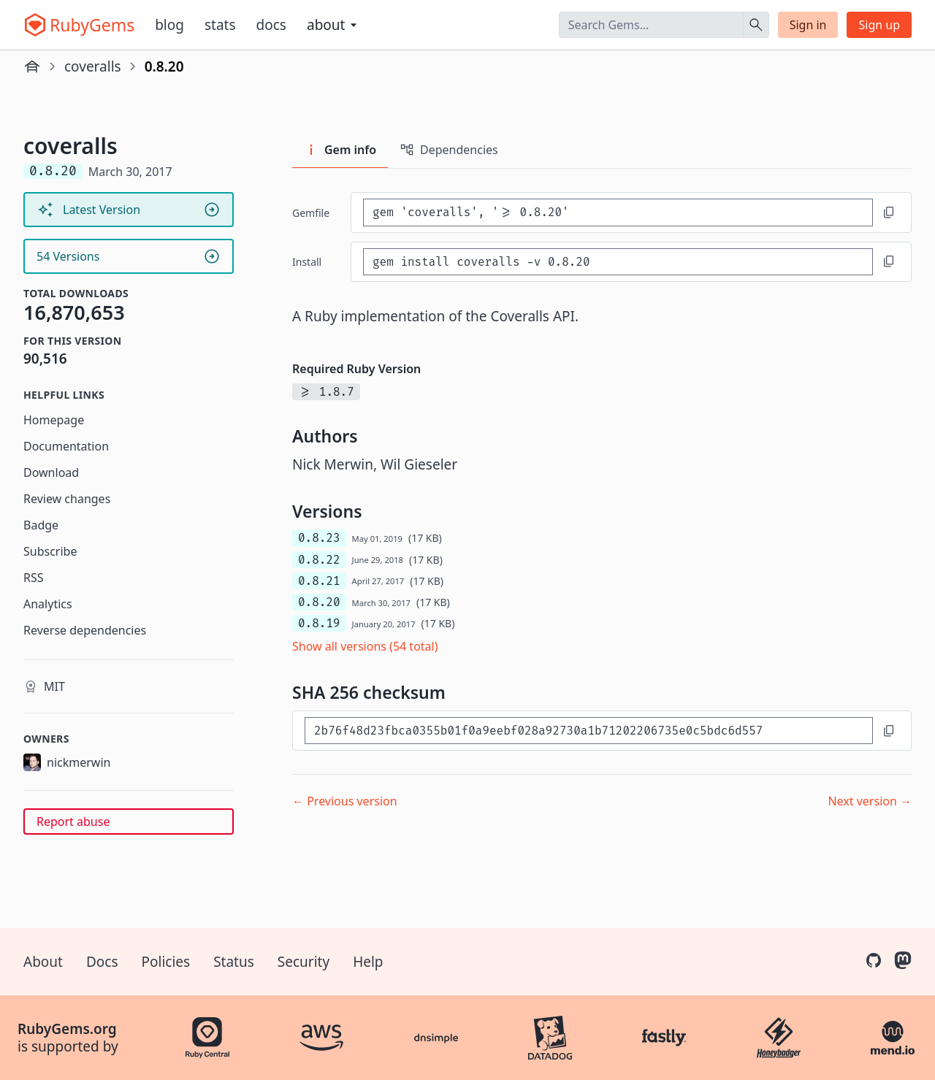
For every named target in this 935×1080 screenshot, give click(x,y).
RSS (33, 578)
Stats (220, 24)
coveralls (92, 66)
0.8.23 (319, 537)
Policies (166, 961)
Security (303, 961)
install (306, 262)
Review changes (66, 499)
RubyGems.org (67, 1028)
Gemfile (310, 213)
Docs (271, 24)
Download (51, 472)
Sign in (808, 25)
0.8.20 (319, 602)
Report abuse (73, 821)
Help (368, 961)
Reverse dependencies (84, 630)
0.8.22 (319, 559)
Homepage (53, 420)
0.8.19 (319, 623)
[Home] (32, 66)
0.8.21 (319, 581)
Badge (40, 525)
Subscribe (50, 551)
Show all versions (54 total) (365, 646)
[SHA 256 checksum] (589, 730)
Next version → (870, 801)
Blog (169, 24)
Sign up (879, 25)
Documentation (66, 446)
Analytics (47, 604)
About (43, 961)
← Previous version (344, 801)
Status (233, 961)
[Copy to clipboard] (889, 212)
